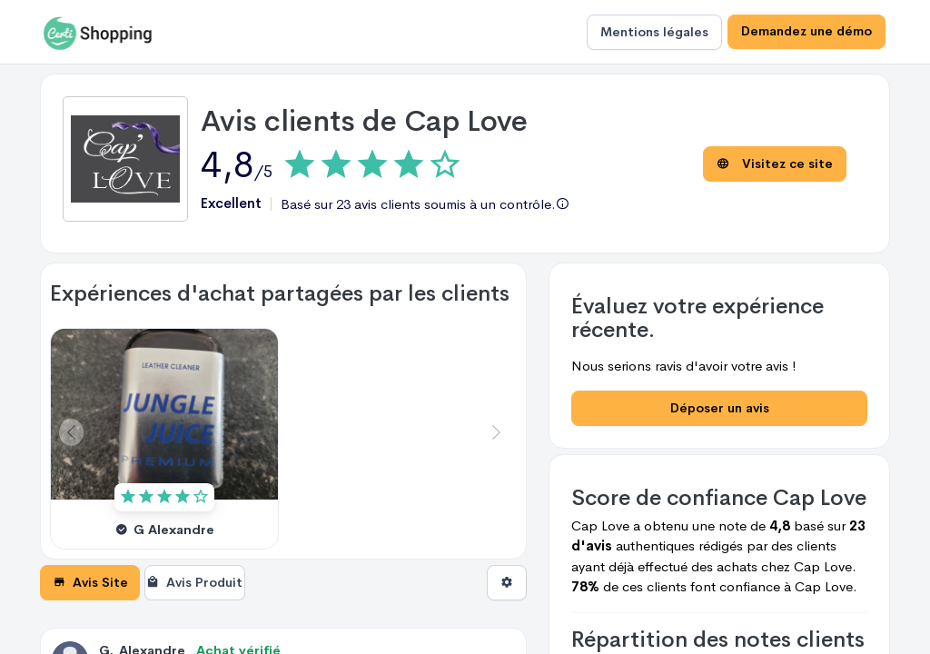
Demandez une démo (806, 32)
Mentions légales (654, 32)
